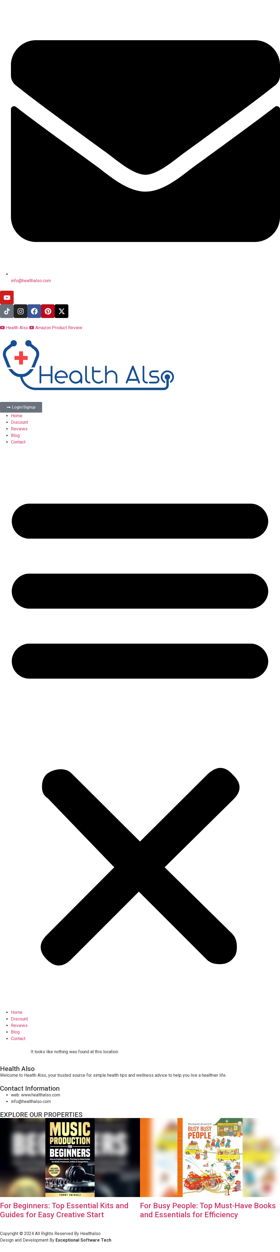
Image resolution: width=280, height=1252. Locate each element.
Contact (18, 442)
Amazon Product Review (55, 327)
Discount (19, 422)
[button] (140, 727)
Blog (15, 435)
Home (16, 415)
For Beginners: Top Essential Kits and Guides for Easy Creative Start (64, 1210)
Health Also (14, 327)
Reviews (19, 428)
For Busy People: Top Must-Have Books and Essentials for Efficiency (208, 1210)
